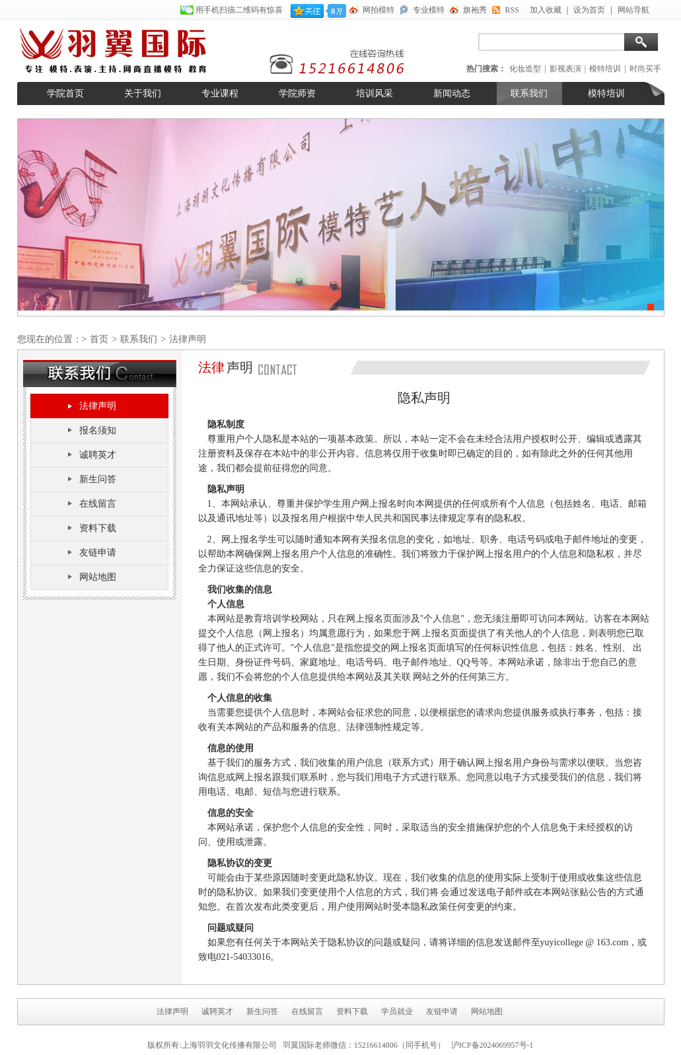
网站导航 (633, 10)
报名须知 (97, 430)
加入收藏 (545, 10)
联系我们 (529, 93)
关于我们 (142, 93)
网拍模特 (378, 10)
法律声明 (97, 406)
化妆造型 (525, 68)
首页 (99, 339)
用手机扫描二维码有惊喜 (240, 10)
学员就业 (397, 1011)
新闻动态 (451, 93)
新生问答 (97, 479)
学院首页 (65, 93)
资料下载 (97, 528)
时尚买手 (645, 68)
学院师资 (297, 93)
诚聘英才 (97, 455)
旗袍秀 (475, 10)
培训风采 (374, 93)
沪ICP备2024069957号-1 (492, 1045)
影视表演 (565, 68)
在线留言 (97, 504)
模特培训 (605, 68)
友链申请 (97, 553)
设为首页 (589, 10)
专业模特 (429, 10)
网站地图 (97, 577)
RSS (512, 10)
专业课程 (219, 93)
